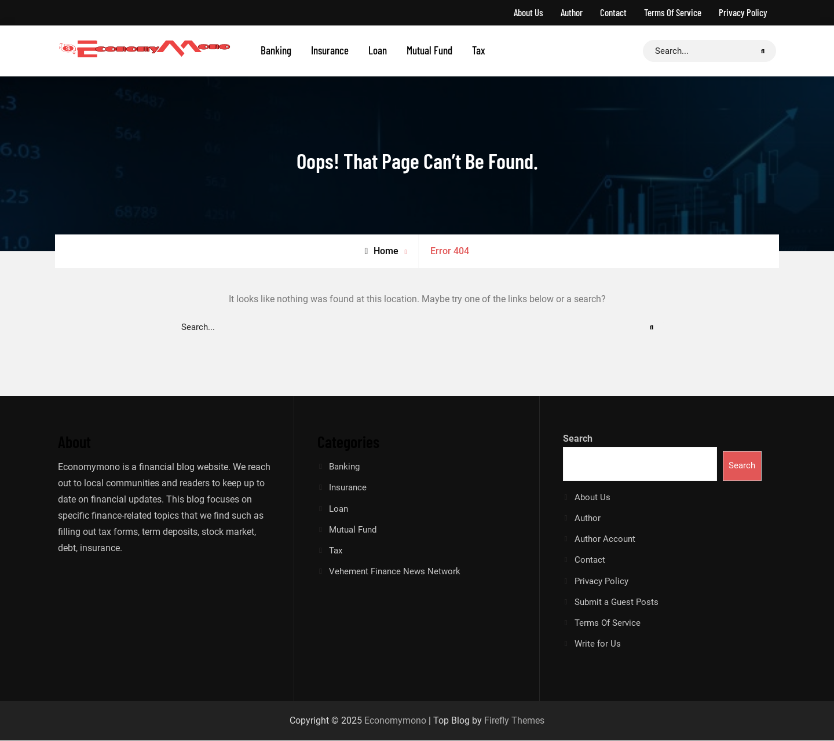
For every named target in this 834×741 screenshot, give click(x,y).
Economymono (395, 721)
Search (577, 438)
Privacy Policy (743, 12)
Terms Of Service (672, 12)
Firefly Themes (514, 721)
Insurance (330, 50)
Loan (377, 50)
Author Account (605, 540)
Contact (613, 12)
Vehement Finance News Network (394, 571)
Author (572, 12)
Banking (276, 50)
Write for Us (598, 645)
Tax (478, 50)
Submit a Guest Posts (617, 602)
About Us (528, 12)
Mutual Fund (429, 50)
